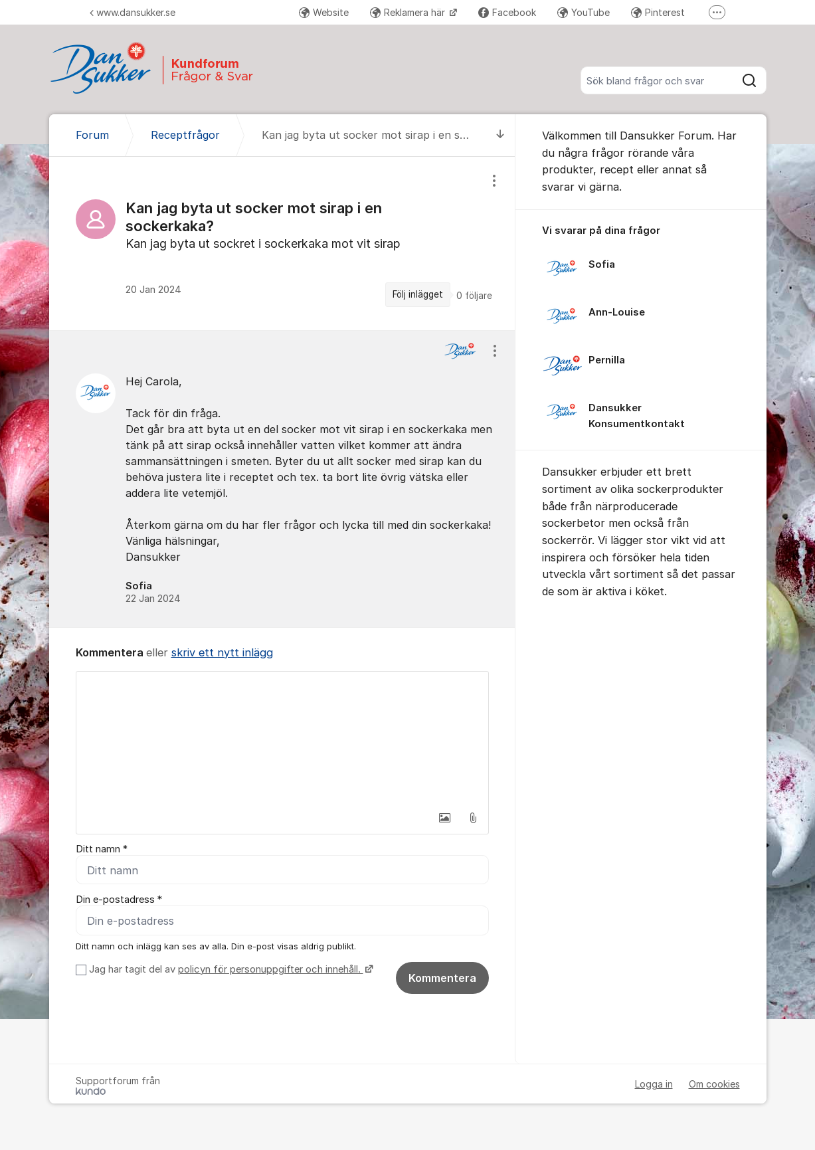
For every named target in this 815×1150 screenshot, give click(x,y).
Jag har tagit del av (229, 969)
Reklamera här (409, 12)
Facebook (507, 12)
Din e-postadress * (119, 900)
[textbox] (282, 738)
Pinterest (658, 12)
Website (324, 12)
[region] (282, 243)
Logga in (654, 1084)
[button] (445, 818)
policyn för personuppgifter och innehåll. (270, 969)
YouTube (583, 12)
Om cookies (714, 1084)
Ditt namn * (102, 849)
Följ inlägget (418, 294)
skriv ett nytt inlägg (222, 652)
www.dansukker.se (132, 12)
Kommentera (442, 978)
